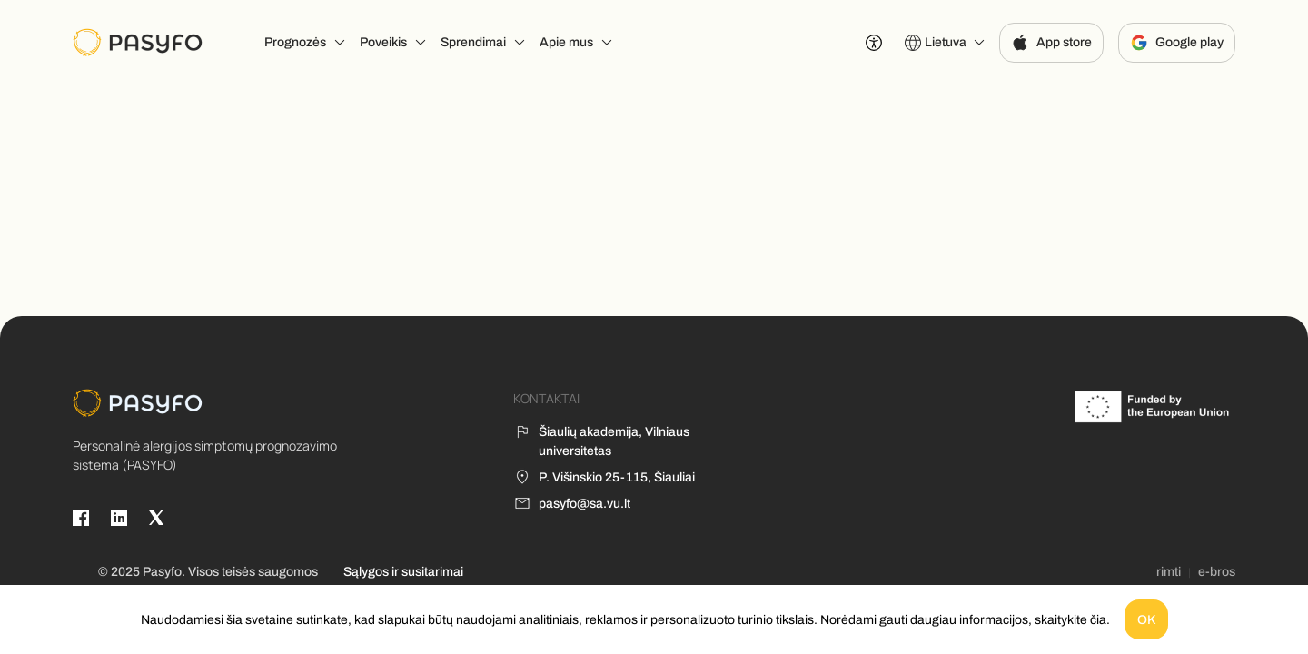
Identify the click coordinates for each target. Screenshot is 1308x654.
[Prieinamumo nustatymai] (874, 43)
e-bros (1216, 572)
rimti (1168, 572)
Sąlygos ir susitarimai (403, 572)
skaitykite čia (1070, 620)
